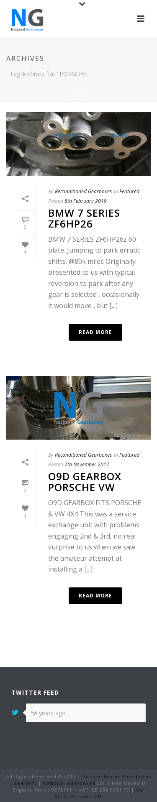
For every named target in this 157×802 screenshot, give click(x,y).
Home (76, 96)
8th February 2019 (85, 201)
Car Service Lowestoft (100, 793)
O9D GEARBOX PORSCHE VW (84, 481)
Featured (129, 191)
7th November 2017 (86, 464)
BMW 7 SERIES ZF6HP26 (84, 218)
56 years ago (48, 713)
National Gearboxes (69, 783)
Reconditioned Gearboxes (83, 191)
